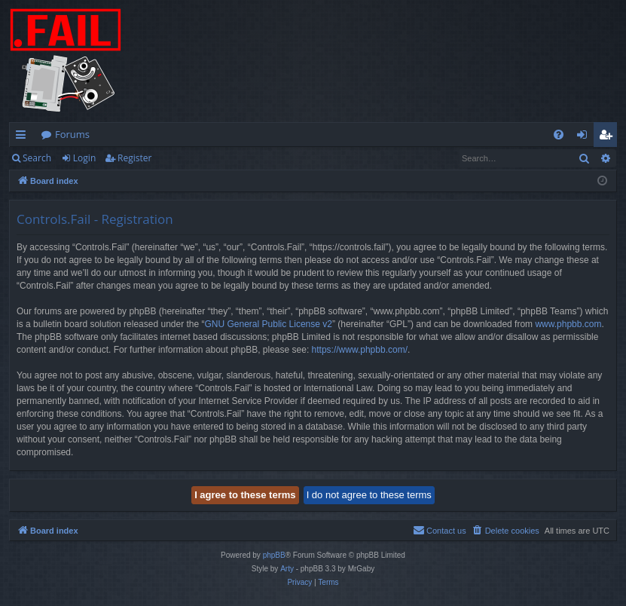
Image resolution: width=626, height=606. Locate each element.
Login (84, 158)
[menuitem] (558, 134)
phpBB (274, 555)
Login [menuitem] (585, 137)
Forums (72, 134)
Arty (287, 569)
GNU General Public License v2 (268, 324)
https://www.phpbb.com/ (360, 349)
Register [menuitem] (608, 137)
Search (37, 158)
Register (134, 158)
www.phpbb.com (568, 324)
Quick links (23, 137)
